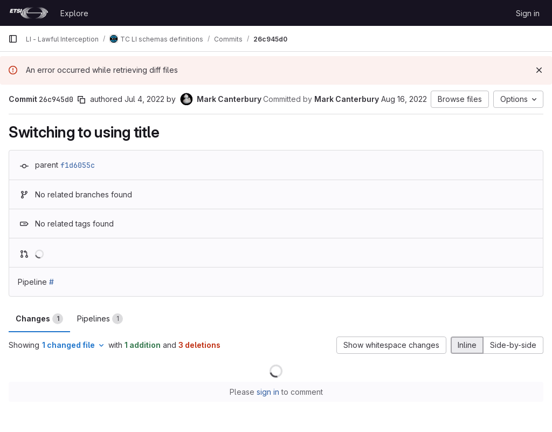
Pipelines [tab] (100, 318)
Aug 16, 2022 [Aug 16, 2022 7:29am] (404, 99)
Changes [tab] (39, 318)
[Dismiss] (539, 70)
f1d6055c (77, 165)
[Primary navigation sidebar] (13, 38)
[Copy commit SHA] (81, 99)
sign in (268, 391)
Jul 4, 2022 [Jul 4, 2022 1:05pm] (144, 99)
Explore (74, 13)
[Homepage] (29, 13)
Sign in (528, 13)
